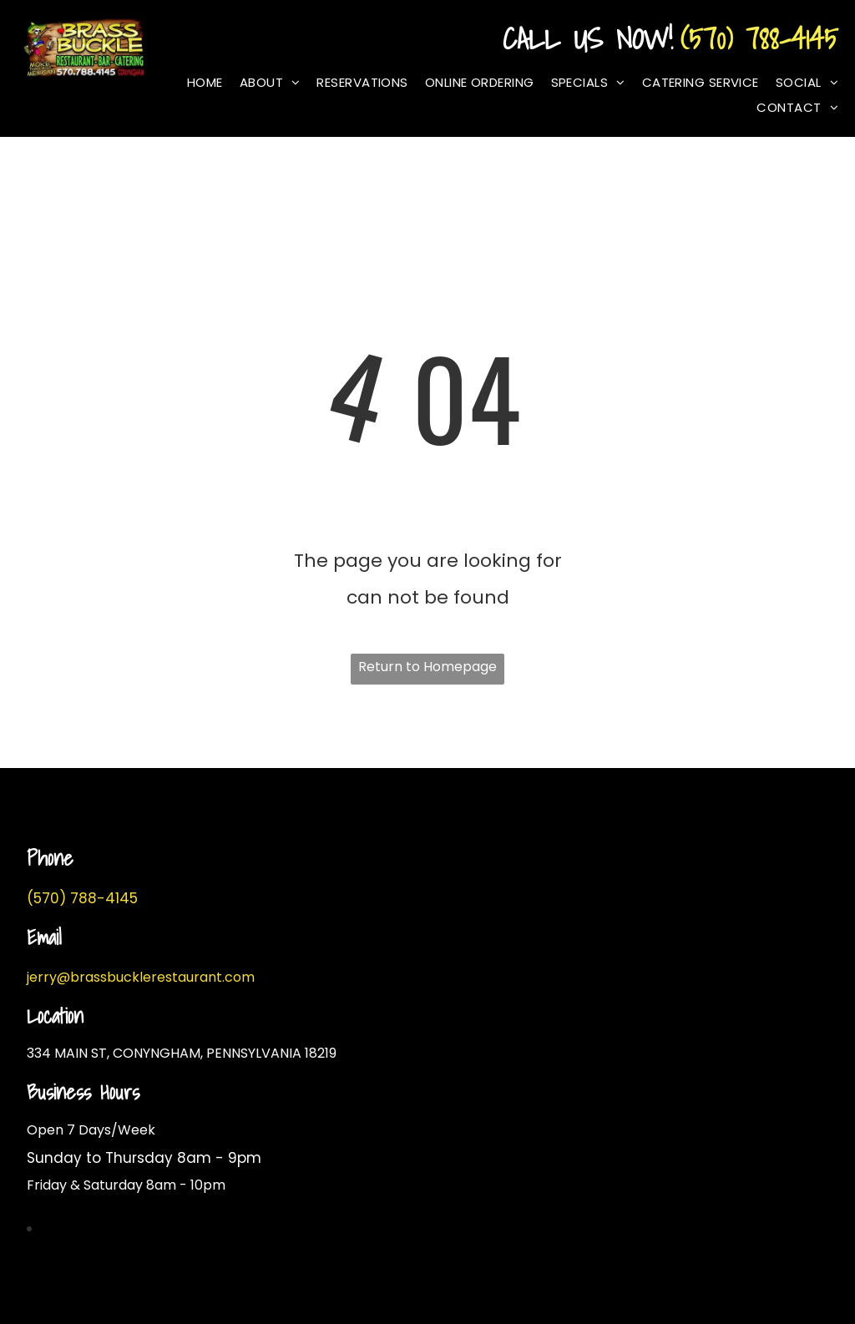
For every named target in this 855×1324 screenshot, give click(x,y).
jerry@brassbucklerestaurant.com (141, 977)
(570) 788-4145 (759, 38)
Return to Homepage (427, 666)
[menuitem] (196, 82)
